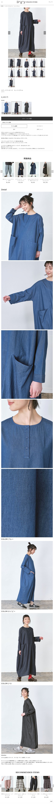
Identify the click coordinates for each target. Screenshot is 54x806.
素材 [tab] (14, 129)
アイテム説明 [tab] (14, 126)
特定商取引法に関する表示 (8, 802)
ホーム (3, 798)
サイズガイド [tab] (40, 126)
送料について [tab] (40, 129)
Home (2, 6)
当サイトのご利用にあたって (8, 800)
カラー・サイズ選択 (27, 118)
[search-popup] (2, 2)
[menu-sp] (52, 2)
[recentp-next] (52, 171)
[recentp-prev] (2, 171)
